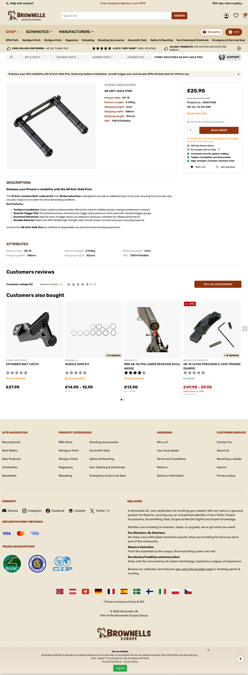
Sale (236, 31)
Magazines (71, 40)
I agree (120, 668)
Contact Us (224, 442)
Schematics (37, 32)
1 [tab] (122, 401)
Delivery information (170, 475)
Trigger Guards (189, 394)
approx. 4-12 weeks (228, 138)
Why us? (162, 442)
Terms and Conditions (171, 459)
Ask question (225, 166)
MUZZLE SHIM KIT (77, 364)
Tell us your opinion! (218, 284)
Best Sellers (10, 450)
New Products (11, 459)
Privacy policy (226, 475)
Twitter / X (100, 511)
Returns (162, 467)
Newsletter (9, 475)
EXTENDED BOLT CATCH (22, 364)
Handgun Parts (31, 40)
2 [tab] (125, 401)
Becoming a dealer (229, 459)
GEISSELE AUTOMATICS (195, 360)
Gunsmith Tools (137, 40)
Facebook (55, 511)
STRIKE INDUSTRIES (120, 85)
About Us (223, 450)
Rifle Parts (12, 40)
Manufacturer (11, 442)
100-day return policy (227, 3)
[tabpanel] (34, 347)
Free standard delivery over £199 (123, 3)
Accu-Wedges (130, 391)
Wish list (237, 16)
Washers (68, 391)
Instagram (32, 511)
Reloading (88, 40)
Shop (11, 32)
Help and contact (19, 3)
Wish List (198, 166)
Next (244, 328)
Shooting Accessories (111, 40)
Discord (10, 510)
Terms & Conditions (111, 661)
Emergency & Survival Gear (228, 40)
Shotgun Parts (53, 40)
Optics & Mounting (162, 40)
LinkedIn (77, 511)
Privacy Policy (131, 661)
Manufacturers (74, 32)
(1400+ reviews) (134, 48)
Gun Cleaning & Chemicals (193, 40)
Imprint (221, 467)
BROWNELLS (71, 360)
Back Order (219, 130)
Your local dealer (168, 450)
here (195, 655)
